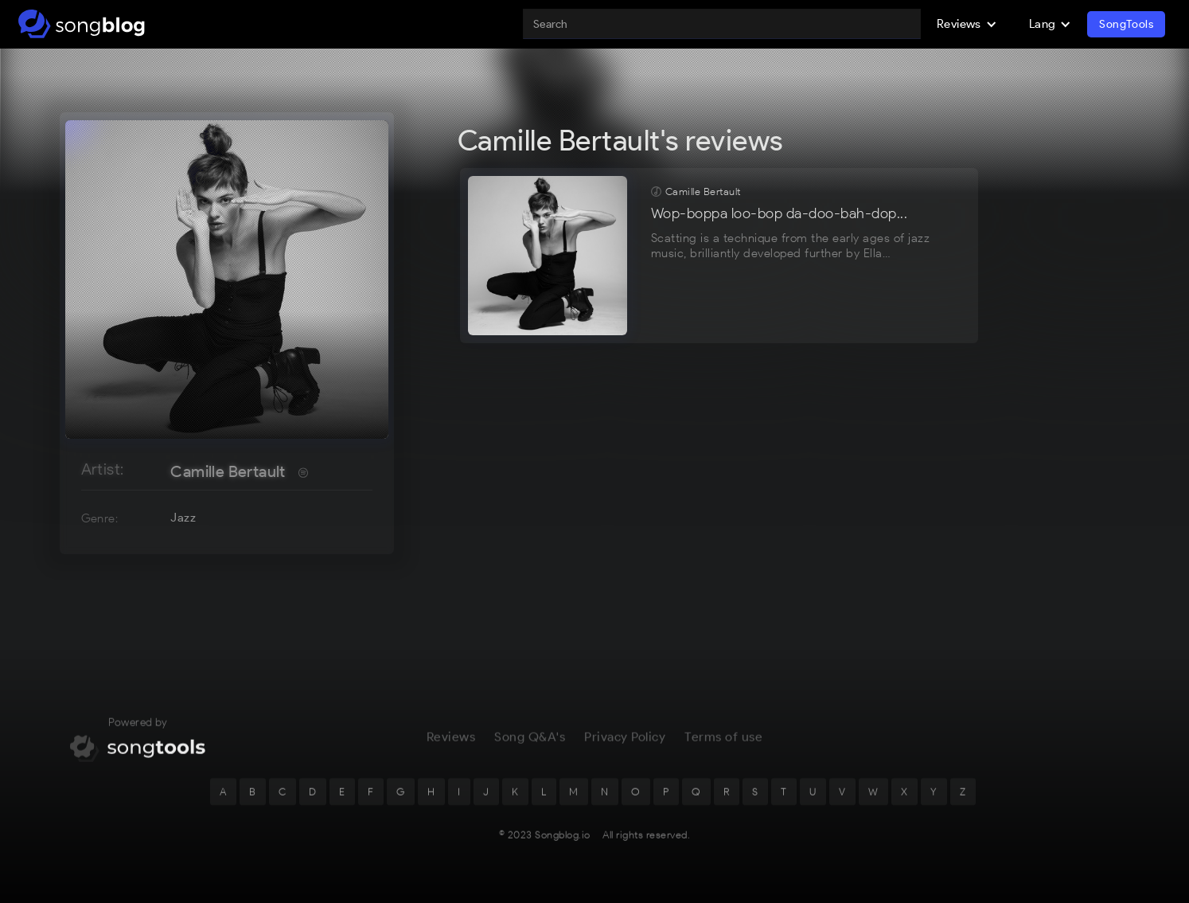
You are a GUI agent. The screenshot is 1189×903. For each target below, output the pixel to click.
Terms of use (723, 747)
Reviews (451, 747)
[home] (81, 24)
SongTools (1126, 24)
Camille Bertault (227, 471)
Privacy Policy (624, 747)
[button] (967, 24)
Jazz (183, 517)
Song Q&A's (529, 747)
